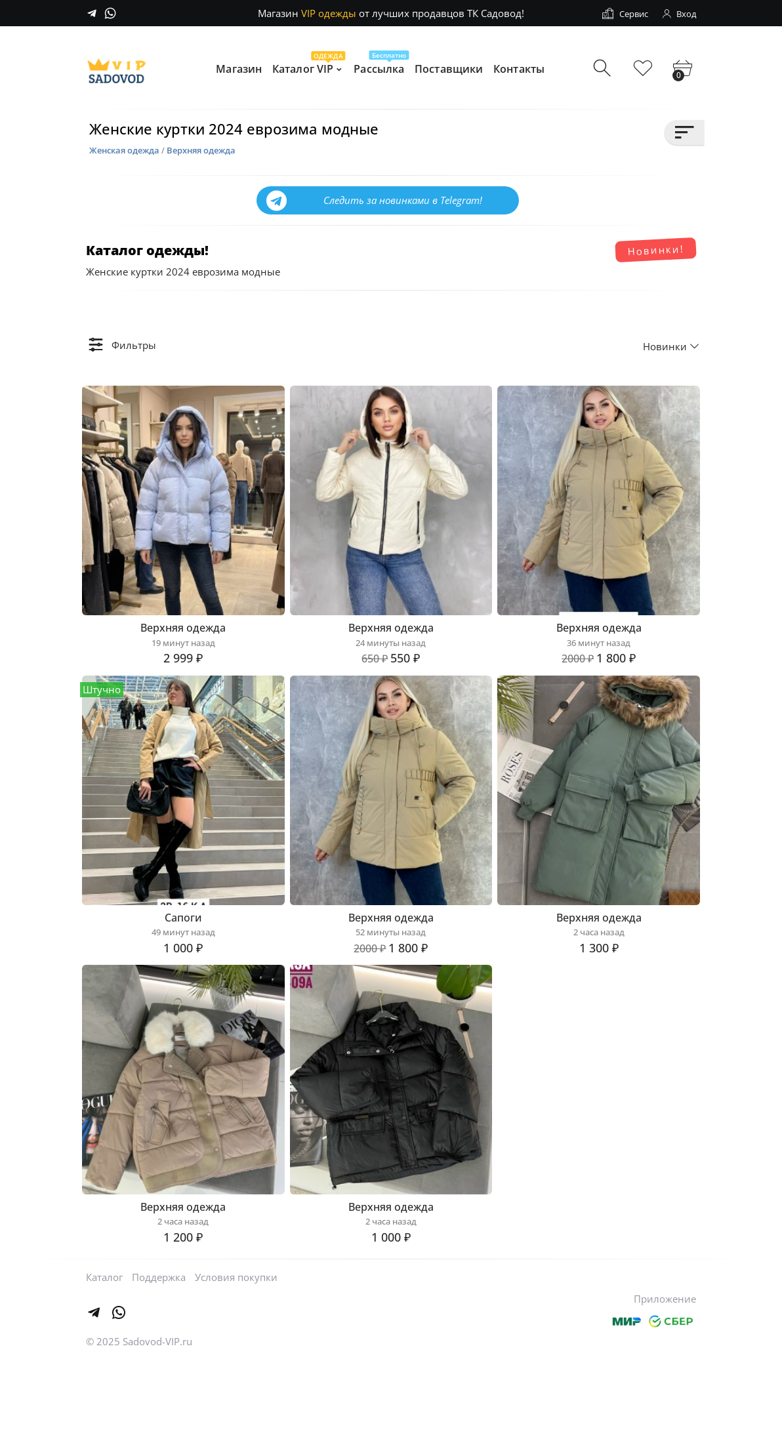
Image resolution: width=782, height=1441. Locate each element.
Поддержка (159, 1355)
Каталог (104, 1355)
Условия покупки (236, 1355)
